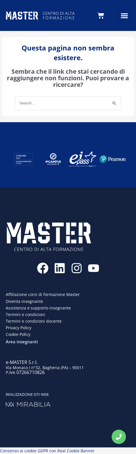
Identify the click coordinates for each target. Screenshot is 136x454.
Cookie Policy (18, 334)
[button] (124, 16)
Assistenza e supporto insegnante (38, 308)
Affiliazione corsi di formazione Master (43, 294)
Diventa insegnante (24, 301)
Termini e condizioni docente (34, 321)
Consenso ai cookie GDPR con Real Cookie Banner (47, 450)
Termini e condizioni (25, 314)
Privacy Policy (18, 327)
